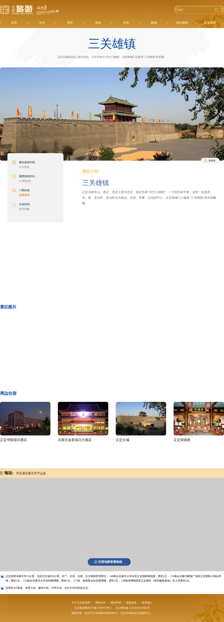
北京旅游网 (29, 10)
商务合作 (100, 602)
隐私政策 (131, 602)
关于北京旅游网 (81, 602)
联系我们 (147, 602)
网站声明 (116, 602)
